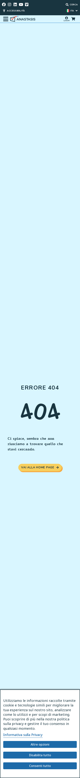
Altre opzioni (40, 744)
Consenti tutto (40, 766)
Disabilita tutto (40, 755)
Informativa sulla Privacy (23, 734)
